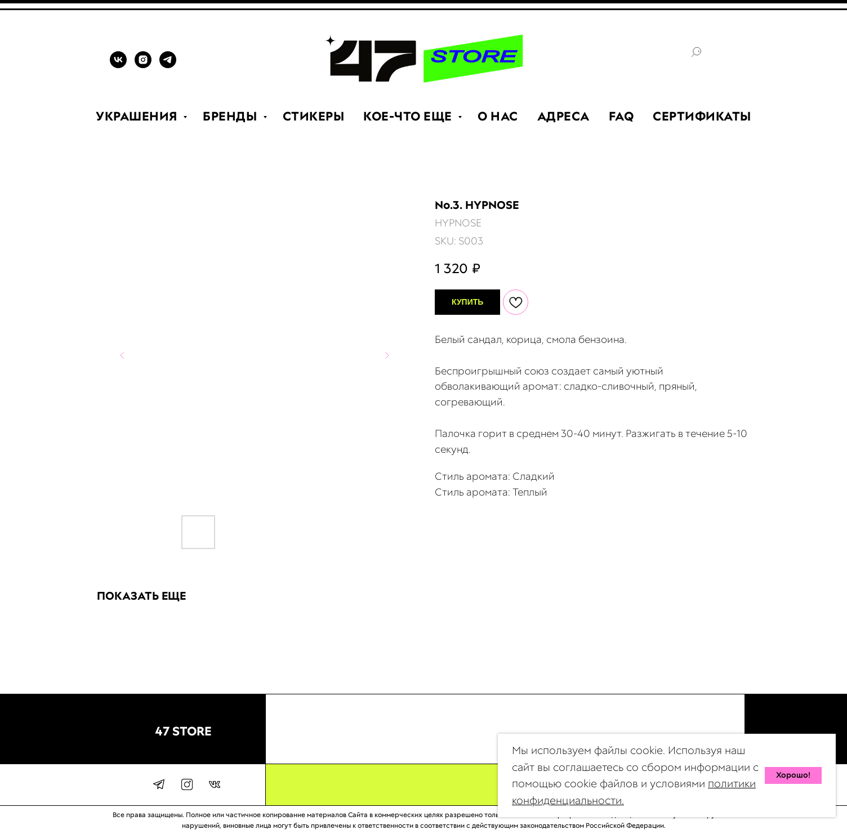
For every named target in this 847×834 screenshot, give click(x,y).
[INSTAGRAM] (143, 65)
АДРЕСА (563, 116)
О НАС (498, 116)
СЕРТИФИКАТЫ (702, 116)
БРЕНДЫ (231, 116)
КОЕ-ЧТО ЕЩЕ (409, 116)
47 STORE (183, 731)
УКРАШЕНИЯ (138, 116)
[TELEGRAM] (167, 65)
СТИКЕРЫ (314, 116)
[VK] (118, 65)
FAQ (621, 116)
